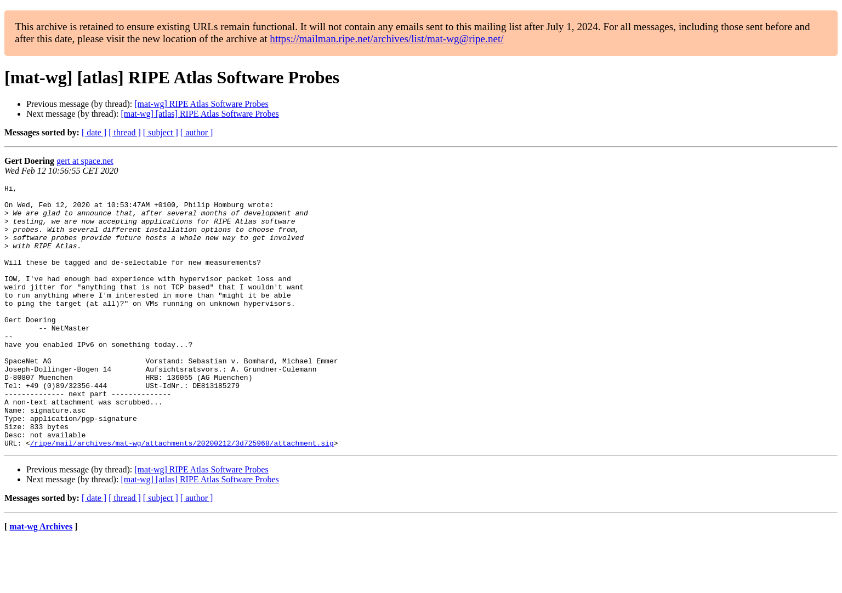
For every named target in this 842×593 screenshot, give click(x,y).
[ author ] (196, 132)
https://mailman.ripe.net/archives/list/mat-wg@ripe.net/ (386, 38)
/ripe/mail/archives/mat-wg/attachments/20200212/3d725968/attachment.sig (182, 495)
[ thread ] (125, 132)
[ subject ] (160, 132)
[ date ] (94, 132)
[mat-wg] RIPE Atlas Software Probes (201, 104)
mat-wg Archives (40, 579)
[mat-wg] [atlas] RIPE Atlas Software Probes (199, 113)
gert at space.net (84, 161)
